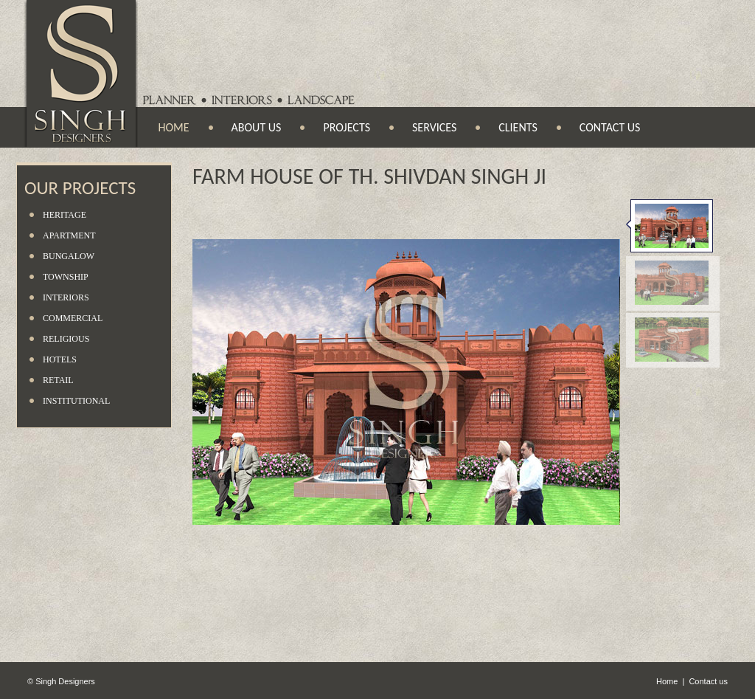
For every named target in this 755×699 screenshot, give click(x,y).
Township (65, 277)
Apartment (69, 235)
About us (257, 127)
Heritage (64, 215)
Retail (58, 380)
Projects (346, 127)
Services (434, 127)
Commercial (72, 318)
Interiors (66, 297)
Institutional (76, 401)
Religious (66, 339)
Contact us (610, 127)
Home (174, 127)
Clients (517, 127)
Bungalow (68, 256)
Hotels (60, 359)
